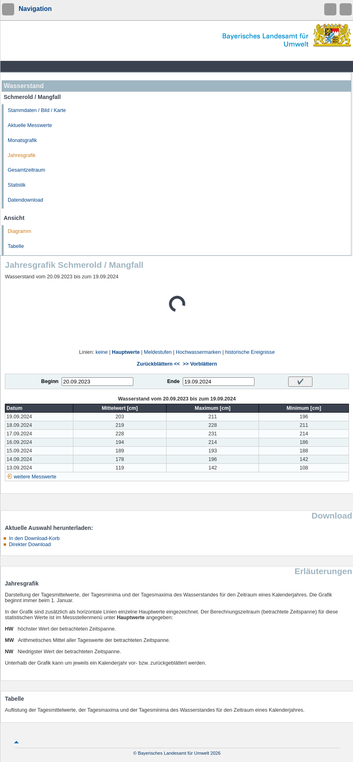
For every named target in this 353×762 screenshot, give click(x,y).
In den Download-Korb (34, 538)
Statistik (17, 185)
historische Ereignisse (250, 352)
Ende (173, 381)
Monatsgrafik (22, 140)
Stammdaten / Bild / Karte (37, 110)
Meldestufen (158, 352)
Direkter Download (30, 544)
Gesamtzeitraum (26, 170)
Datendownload (25, 200)
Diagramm (19, 231)
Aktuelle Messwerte (30, 125)
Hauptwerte (126, 352)
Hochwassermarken (198, 352)
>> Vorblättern (200, 364)
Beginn (50, 381)
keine (102, 352)
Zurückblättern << (158, 364)
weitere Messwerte (35, 477)
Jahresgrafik (22, 155)
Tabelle (16, 246)
